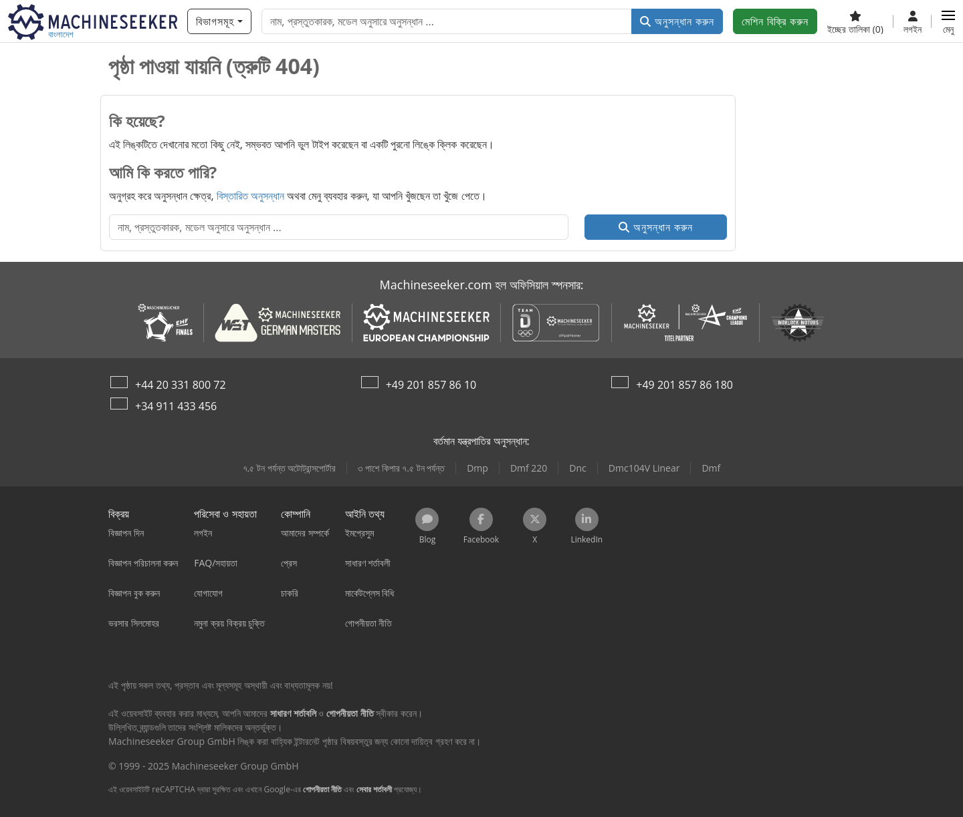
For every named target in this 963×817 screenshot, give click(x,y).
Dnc (577, 468)
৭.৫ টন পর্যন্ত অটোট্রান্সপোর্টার (289, 468)
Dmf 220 (528, 468)
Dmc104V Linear (644, 468)
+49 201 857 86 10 (431, 384)
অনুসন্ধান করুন (677, 21)
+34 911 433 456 (176, 406)
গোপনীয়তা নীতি (322, 789)
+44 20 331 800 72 (180, 384)
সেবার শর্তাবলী (374, 789)
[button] (948, 21)
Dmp (477, 468)
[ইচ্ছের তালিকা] (855, 21)
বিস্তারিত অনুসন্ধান (250, 195)
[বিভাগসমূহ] (219, 21)
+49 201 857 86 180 (684, 384)
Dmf (711, 468)
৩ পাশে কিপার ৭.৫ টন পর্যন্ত (401, 468)
